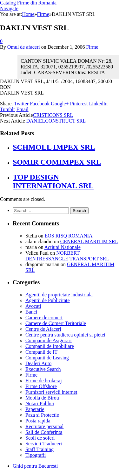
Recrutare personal (44, 426)
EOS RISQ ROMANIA (68, 235)
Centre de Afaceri (43, 329)
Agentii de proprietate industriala (59, 294)
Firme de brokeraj (43, 380)
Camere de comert (44, 317)
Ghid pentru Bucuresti (35, 466)
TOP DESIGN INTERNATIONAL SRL (53, 181)
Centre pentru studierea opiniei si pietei (65, 334)
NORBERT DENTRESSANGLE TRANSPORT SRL (67, 255)
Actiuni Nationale (62, 247)
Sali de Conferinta (43, 432)
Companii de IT (41, 352)
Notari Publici (39, 403)
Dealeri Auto (38, 363)
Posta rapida (37, 420)
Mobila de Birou (42, 397)
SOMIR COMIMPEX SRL (57, 162)
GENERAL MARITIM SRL (89, 241)
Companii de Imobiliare (49, 346)
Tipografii (35, 455)
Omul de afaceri (23, 47)
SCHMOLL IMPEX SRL (54, 147)
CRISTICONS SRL (53, 115)
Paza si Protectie (42, 415)
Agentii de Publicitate (47, 300)
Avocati (33, 306)
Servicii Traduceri (43, 443)
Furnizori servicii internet (51, 392)
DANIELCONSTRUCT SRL (56, 121)
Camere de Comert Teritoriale (55, 323)
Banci (31, 312)
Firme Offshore (41, 386)
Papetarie (34, 409)
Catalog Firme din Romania (28, 2)
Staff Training (39, 449)
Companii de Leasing (47, 357)
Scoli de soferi (40, 438)
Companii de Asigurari (48, 340)
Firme (92, 47)
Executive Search (43, 369)
